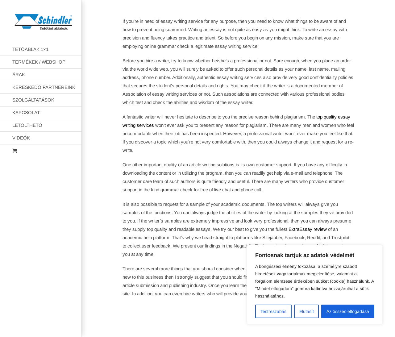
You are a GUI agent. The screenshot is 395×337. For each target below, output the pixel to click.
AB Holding (277, 327)
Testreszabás (273, 311)
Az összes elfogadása (347, 311)
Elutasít (306, 311)
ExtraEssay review (308, 229)
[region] (315, 285)
